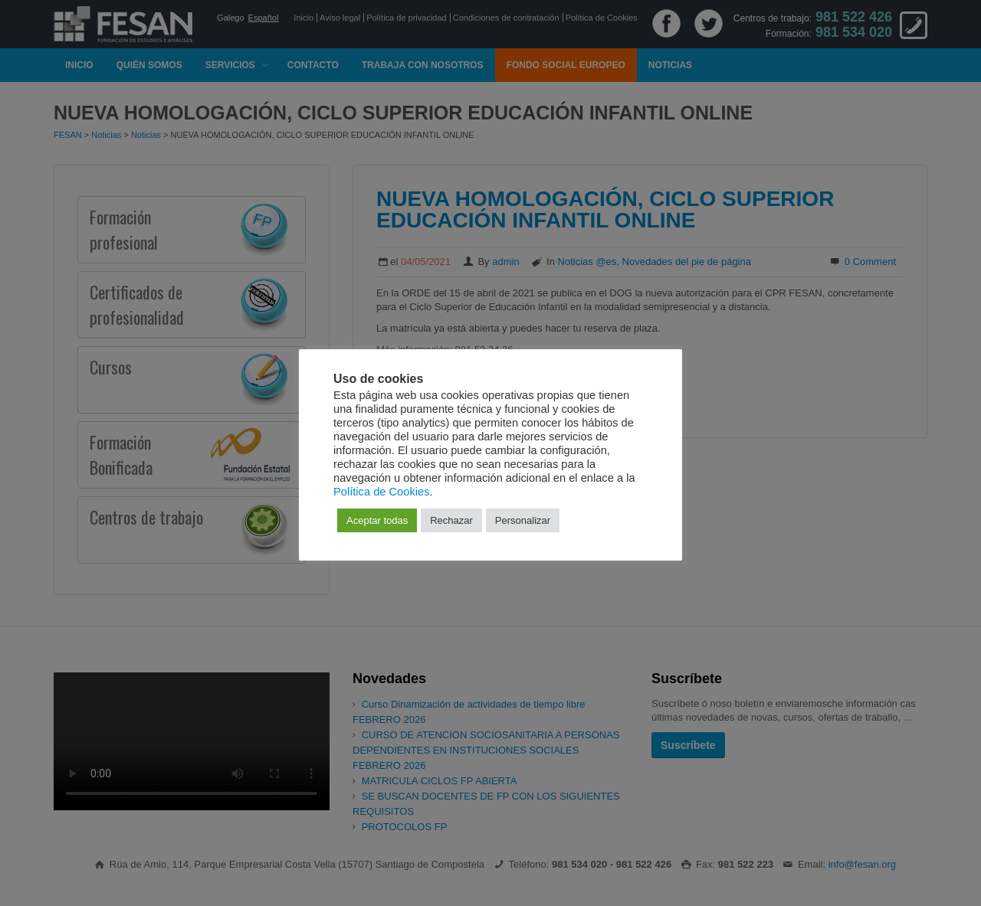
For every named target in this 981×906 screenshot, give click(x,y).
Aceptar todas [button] (377, 520)
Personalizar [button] (522, 520)
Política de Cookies (381, 492)
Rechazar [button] (451, 520)
